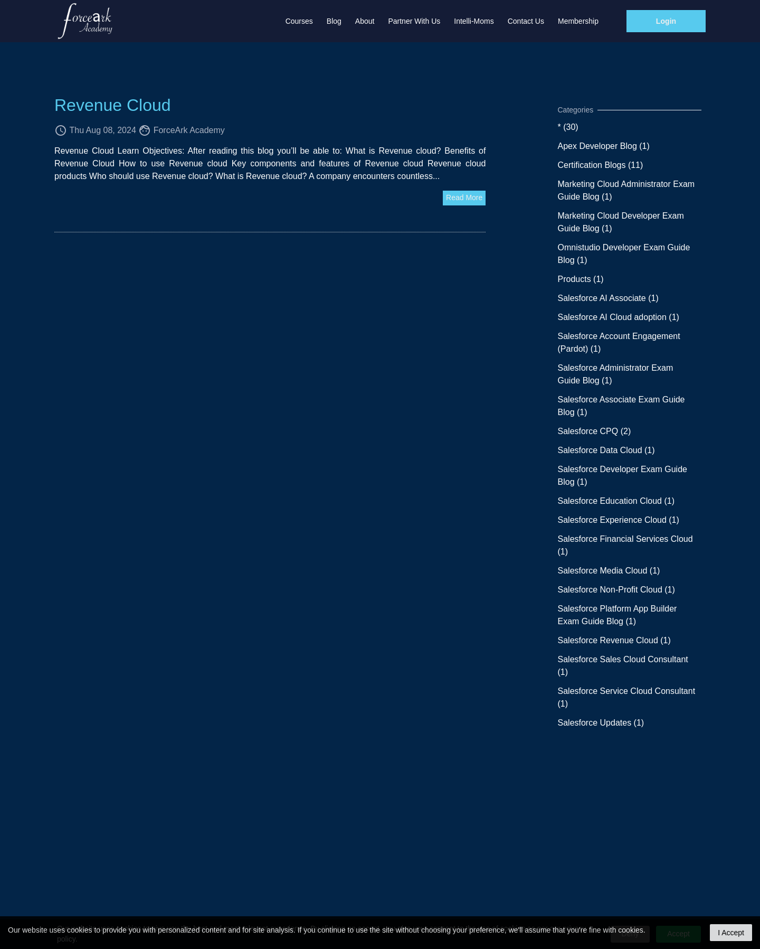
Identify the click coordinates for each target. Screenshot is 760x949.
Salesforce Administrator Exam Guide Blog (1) (615, 374)
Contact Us (526, 21)
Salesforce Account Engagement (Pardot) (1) (619, 342)
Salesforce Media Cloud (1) (609, 570)
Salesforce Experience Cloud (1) (618, 519)
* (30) (568, 127)
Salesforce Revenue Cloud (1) (614, 640)
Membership (578, 21)
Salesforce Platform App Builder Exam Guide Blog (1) (617, 615)
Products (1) (581, 279)
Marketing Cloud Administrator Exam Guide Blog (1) (626, 190)
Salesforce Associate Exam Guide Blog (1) (621, 406)
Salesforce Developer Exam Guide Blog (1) (622, 475)
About (365, 21)
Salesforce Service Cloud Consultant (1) (627, 697)
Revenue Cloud (112, 105)
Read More (464, 197)
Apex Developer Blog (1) (604, 146)
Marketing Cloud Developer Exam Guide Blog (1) (621, 222)
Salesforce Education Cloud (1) (616, 500)
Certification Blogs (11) (600, 165)
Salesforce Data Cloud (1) (606, 450)
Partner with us (414, 21)
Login (666, 21)
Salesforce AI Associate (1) (608, 298)
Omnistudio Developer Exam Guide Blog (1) (624, 254)
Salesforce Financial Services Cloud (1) (625, 545)
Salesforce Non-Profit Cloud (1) (616, 589)
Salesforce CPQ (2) (594, 431)
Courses (299, 21)
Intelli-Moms (473, 21)
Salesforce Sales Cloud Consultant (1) (623, 665)
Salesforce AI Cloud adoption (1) (618, 317)
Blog (334, 21)
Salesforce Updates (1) (601, 722)
